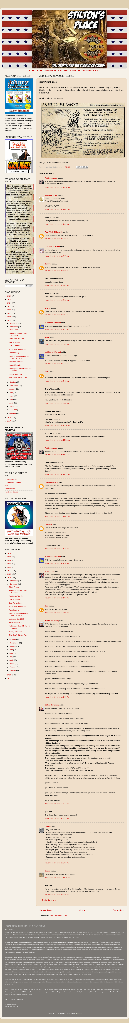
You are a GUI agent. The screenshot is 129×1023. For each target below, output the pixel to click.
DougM (48, 826)
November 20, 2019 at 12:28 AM (57, 187)
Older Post (118, 910)
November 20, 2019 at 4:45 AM (57, 285)
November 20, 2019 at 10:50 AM (57, 440)
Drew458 (48, 524)
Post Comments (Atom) (59, 916)
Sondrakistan (10, 489)
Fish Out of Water (52, 247)
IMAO (7, 486)
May (11, 399)
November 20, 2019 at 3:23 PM (57, 804)
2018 (9, 418)
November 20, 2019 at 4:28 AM (57, 271)
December (13, 323)
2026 (9, 296)
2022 (9, 310)
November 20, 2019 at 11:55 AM (57, 474)
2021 (9, 313)
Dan (46, 606)
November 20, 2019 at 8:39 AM (57, 344)
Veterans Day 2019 (16, 362)
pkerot (47, 308)
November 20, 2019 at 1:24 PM (57, 563)
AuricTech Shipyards (54, 232)
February (13, 410)
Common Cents (11, 479)
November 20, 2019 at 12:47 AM (57, 209)
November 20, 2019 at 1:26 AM (57, 224)
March (12, 406)
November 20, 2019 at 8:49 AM (57, 381)
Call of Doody (14, 342)
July (11, 392)
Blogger (79, 1013)
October (12, 382)
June (11, 396)
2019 (9, 320)
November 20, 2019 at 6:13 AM (57, 300)
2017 (9, 421)
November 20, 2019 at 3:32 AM (57, 239)
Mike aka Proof (51, 195)
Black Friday (14, 330)
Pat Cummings (51, 178)
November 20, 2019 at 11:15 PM (57, 878)
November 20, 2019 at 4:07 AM (57, 256)
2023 (9, 306)
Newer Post (45, 910)
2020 (9, 317)
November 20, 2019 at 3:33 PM (57, 818)
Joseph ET (49, 571)
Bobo (47, 372)
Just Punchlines (15, 346)
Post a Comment (49, 900)
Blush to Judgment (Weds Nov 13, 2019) (19, 357)
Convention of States (13, 482)
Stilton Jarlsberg (52, 620)
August (12, 389)
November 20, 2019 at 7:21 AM (57, 329)
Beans (47, 871)
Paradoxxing (14, 353)
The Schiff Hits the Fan (18, 378)
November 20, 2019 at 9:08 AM (57, 403)
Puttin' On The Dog (16, 339)
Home (82, 910)
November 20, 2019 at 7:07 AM (57, 315)
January (12, 413)
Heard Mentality (15, 365)
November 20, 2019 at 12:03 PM (57, 516)
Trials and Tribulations (17, 349)
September (14, 386)
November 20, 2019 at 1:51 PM (57, 598)
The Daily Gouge (11, 492)
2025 (9, 299)
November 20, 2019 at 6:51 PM (57, 863)
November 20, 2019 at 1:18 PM (57, 549)
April (11, 403)
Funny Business (15, 374)
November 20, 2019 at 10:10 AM (57, 425)
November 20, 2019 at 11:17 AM (57, 455)
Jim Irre (48, 264)
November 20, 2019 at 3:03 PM (57, 697)
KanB (47, 337)
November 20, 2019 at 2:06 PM (57, 613)
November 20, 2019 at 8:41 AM (57, 364)
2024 (9, 303)
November (13, 327)
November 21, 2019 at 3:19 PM (57, 895)
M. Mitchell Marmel (53, 323)
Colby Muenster (51, 482)
